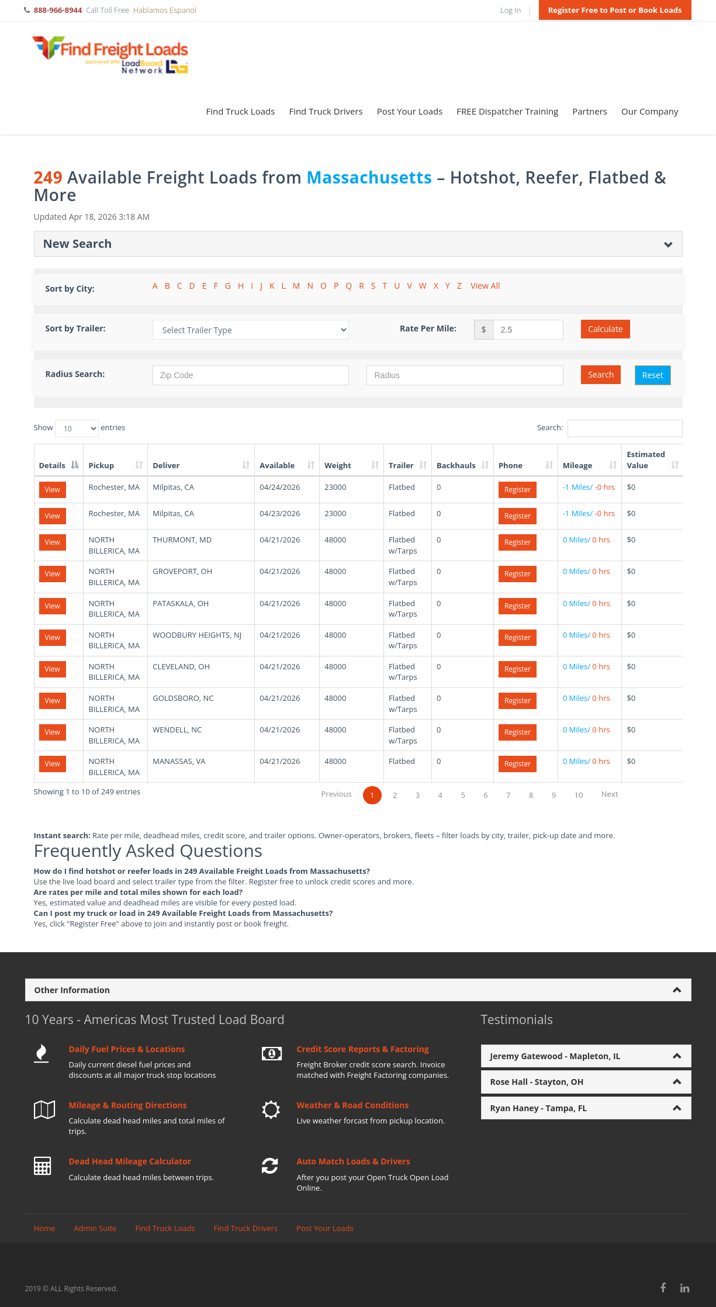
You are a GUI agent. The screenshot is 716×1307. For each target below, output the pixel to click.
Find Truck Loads (240, 111)
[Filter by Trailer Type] (251, 330)
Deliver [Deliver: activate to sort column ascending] (166, 465)
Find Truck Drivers (325, 111)
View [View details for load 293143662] (52, 574)
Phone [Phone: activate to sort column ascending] (511, 465)
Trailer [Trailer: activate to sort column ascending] (401, 465)
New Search (77, 243)
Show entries (80, 428)
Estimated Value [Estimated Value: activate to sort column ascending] (646, 460)
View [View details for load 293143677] (52, 764)
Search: (610, 428)
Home (45, 1228)
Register (517, 490)
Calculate (605, 328)
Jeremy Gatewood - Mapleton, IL (555, 1055)
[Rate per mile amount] (528, 330)
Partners (589, 111)
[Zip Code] (251, 375)
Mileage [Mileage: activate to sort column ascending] (578, 465)
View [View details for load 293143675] (52, 732)
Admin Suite (95, 1228)
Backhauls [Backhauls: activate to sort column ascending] (456, 465)
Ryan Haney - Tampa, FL (538, 1108)
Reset (652, 375)
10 (579, 795)
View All (485, 285)
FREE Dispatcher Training (507, 111)
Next (609, 794)
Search (601, 374)
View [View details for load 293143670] (52, 637)
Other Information (72, 989)
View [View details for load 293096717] (52, 516)
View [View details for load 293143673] (52, 701)
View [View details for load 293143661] (52, 542)
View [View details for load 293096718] (52, 490)
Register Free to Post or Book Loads (615, 10)
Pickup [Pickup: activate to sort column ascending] (101, 465)
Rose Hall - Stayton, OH (537, 1081)
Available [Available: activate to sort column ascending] (277, 465)
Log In (510, 10)
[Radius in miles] (464, 375)
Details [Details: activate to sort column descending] (52, 465)
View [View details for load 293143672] (52, 669)
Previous (336, 794)
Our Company (649, 111)
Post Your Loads (410, 111)
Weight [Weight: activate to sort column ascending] (337, 465)
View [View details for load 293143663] (52, 606)
